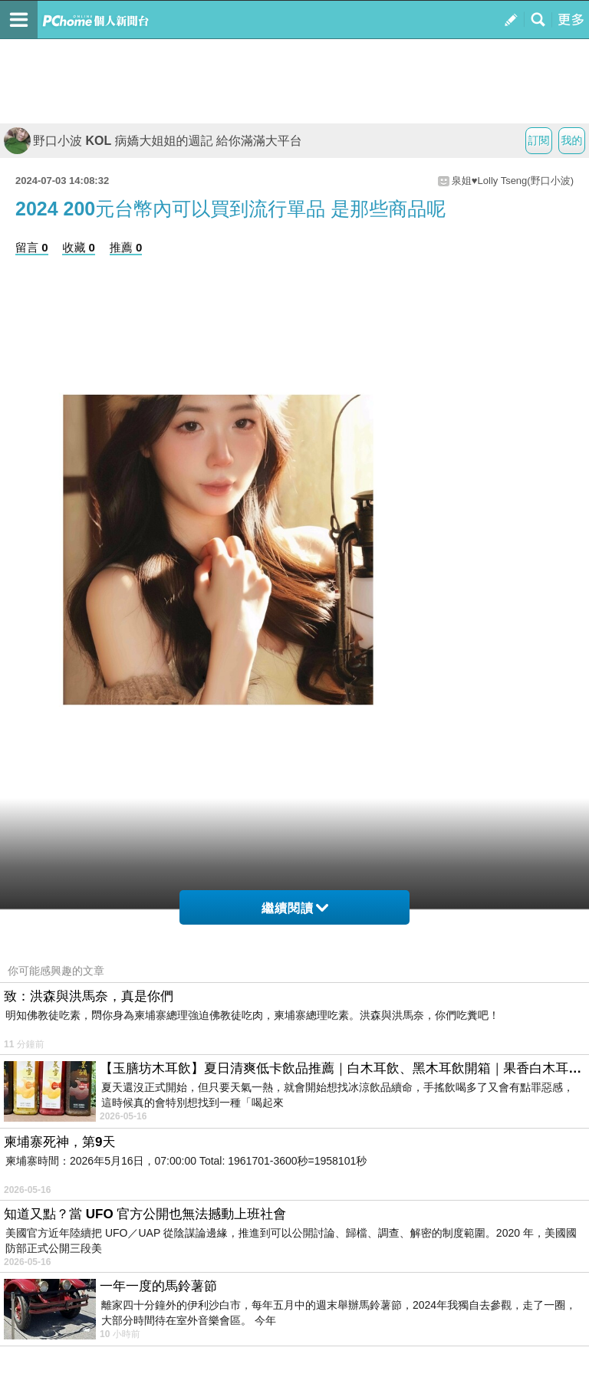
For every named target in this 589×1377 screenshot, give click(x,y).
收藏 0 (78, 247)
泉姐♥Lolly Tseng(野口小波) (513, 180)
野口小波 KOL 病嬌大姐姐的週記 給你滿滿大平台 (153, 140)
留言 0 (31, 247)
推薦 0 (126, 247)
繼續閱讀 (295, 908)
